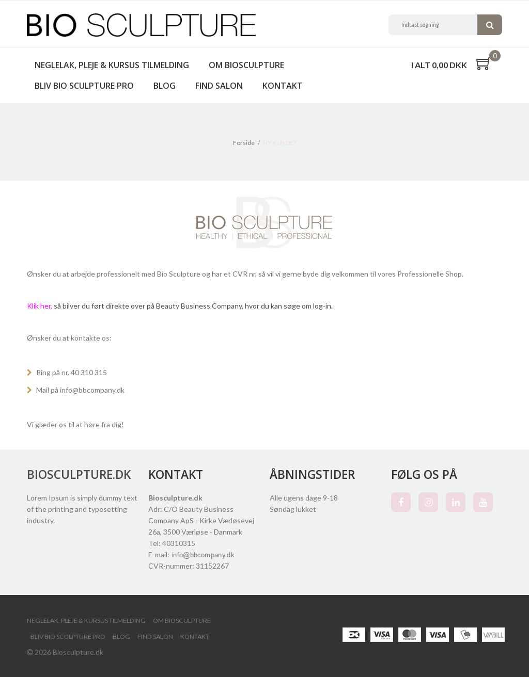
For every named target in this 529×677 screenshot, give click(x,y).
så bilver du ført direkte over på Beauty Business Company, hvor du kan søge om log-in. (180, 305)
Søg (489, 24)
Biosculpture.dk (79, 474)
